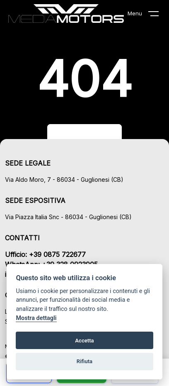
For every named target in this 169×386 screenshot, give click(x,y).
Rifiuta (84, 361)
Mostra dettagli (36, 318)
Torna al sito (84, 134)
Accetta (84, 340)
